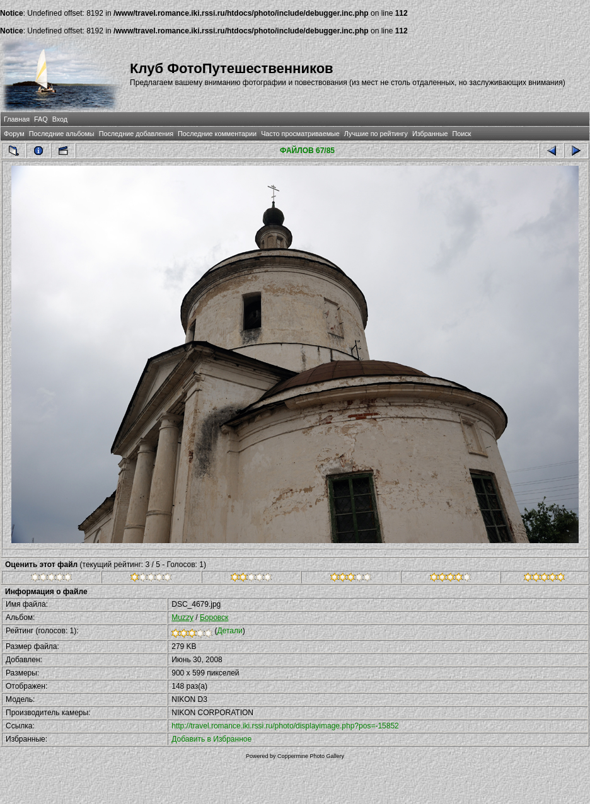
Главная (17, 119)
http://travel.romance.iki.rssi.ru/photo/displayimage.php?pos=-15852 (285, 725)
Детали (230, 630)
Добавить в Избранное (211, 739)
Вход (59, 119)
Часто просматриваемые (300, 133)
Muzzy (182, 617)
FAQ (41, 119)
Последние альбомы (62, 133)
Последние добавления (136, 133)
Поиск (461, 133)
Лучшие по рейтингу (376, 133)
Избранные (430, 133)
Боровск (214, 617)
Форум (14, 133)
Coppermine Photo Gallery (310, 756)
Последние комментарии (217, 133)
